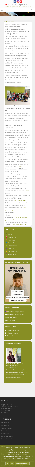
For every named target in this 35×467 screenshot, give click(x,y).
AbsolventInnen (10, 320)
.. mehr (12, 123)
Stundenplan (12, 240)
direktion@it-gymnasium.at (12, 7)
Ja (7, 463)
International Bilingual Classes (14, 312)
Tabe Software (12, 246)
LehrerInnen (5, 422)
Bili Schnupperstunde (13, 330)
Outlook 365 (11, 243)
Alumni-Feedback (12, 336)
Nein (12, 463)
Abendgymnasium (11, 317)
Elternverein (5, 433)
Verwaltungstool (13, 251)
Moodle (10, 234)
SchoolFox (11, 249)
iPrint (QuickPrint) (13, 254)
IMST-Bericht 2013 (20, 200)
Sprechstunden (6, 430)
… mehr (27, 191)
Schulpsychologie (12, 333)
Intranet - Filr (12, 237)
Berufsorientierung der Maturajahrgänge (14, 364)
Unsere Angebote (6, 428)
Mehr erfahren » (20, 377)
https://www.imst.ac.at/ (19, 225)
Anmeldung (5, 425)
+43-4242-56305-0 (26, 7)
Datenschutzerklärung (8, 439)
